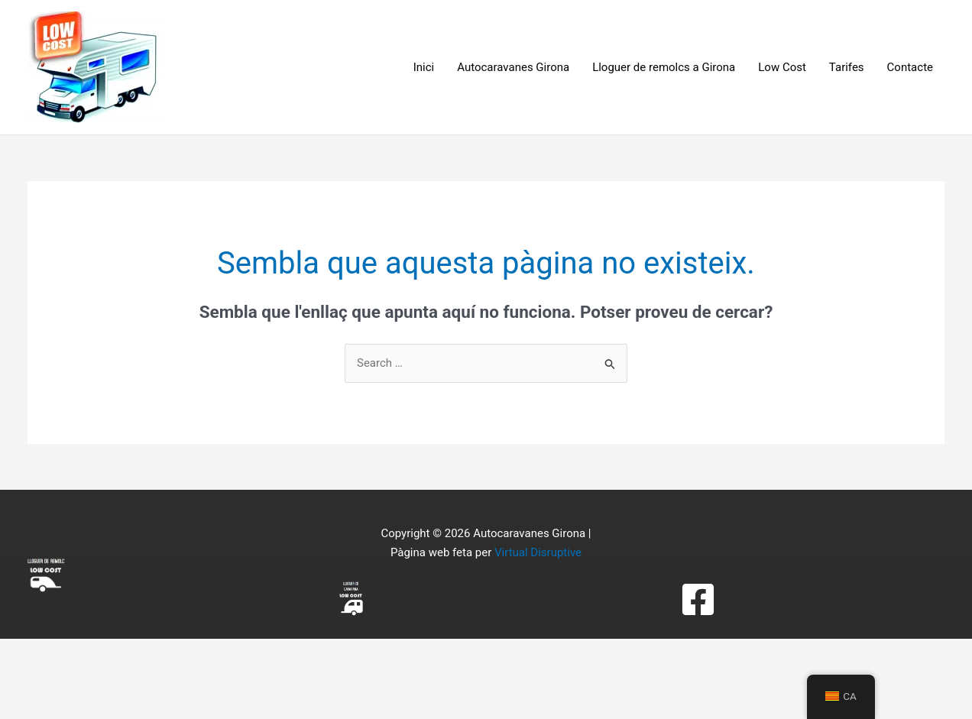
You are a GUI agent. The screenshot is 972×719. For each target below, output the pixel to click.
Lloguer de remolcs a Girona (663, 67)
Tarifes (846, 67)
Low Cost (782, 67)
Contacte (910, 67)
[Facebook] (698, 599)
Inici (424, 67)
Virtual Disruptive (538, 552)
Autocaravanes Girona (513, 67)
